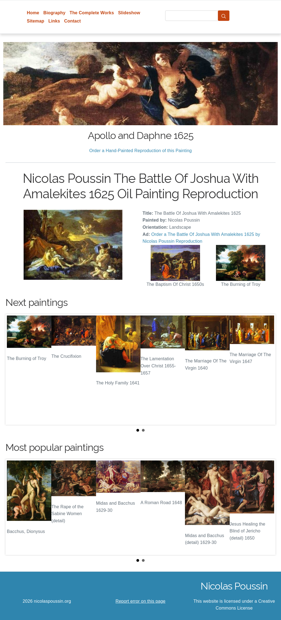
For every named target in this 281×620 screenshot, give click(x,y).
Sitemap (35, 21)
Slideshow (129, 12)
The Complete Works (91, 12)
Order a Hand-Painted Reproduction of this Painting (140, 150)
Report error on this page (140, 601)
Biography (54, 12)
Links (54, 21)
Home (33, 12)
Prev (14, 369)
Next (267, 369)
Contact (72, 21)
